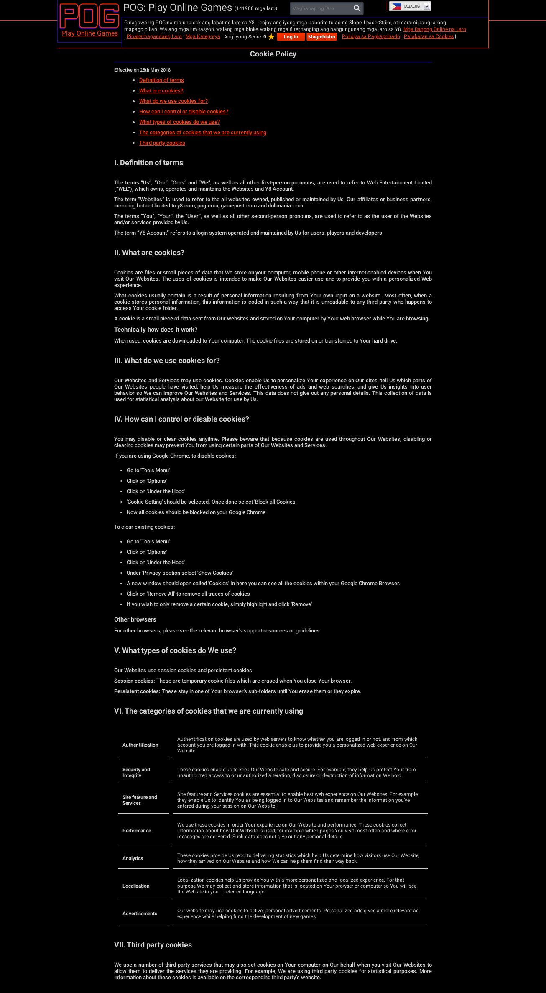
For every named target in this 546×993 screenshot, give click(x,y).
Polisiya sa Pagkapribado (371, 36)
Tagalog (406, 6)
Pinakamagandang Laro (154, 36)
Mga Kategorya (203, 36)
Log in (291, 37)
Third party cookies (162, 143)
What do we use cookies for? (173, 101)
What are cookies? (161, 90)
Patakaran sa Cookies (429, 36)
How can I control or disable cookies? (183, 111)
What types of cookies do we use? (179, 122)
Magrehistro (321, 37)
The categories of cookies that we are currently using (202, 132)
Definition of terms (161, 80)
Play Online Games (90, 33)
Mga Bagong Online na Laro (434, 29)
